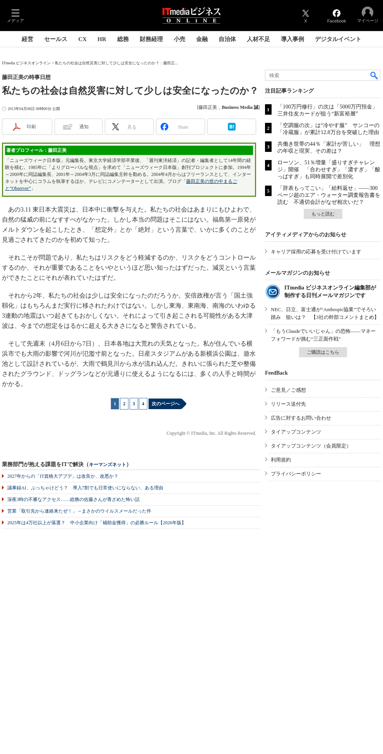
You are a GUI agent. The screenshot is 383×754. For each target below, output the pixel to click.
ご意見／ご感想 (288, 390)
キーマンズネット (107, 464)
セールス (55, 39)
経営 (27, 39)
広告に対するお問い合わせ (301, 418)
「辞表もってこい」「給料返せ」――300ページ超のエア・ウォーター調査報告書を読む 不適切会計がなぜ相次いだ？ (328, 195)
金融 (202, 39)
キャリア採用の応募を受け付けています (316, 252)
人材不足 (258, 39)
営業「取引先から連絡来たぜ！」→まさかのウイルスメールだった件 (79, 511)
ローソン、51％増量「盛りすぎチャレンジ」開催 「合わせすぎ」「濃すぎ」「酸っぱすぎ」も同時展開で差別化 (328, 169)
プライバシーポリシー (296, 474)
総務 (123, 39)
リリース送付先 (288, 404)
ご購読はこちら (323, 352)
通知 (84, 126)
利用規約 (281, 460)
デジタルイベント (338, 39)
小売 (179, 39)
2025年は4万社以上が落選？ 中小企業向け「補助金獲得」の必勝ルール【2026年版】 (96, 522)
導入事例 (292, 39)
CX (82, 39)
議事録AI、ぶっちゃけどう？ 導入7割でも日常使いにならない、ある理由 (85, 488)
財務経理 (151, 39)
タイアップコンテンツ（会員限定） (311, 446)
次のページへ (166, 403)
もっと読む (323, 214)
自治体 (227, 39)
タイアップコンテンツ (296, 432)
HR (101, 39)
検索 (374, 75)
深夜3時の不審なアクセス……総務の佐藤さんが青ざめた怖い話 (73, 499)
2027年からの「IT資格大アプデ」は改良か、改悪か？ (62, 476)
